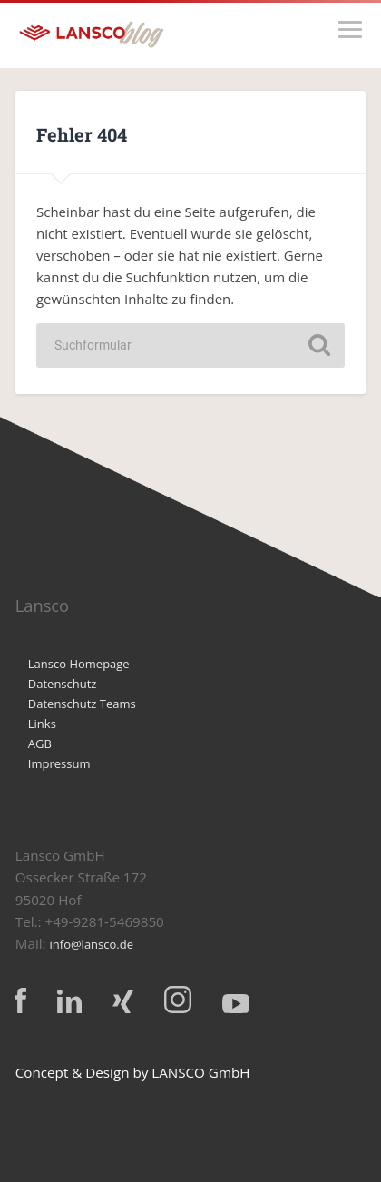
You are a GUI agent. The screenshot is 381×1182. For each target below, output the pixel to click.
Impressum (59, 763)
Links (42, 723)
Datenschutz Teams (82, 703)
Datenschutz (62, 683)
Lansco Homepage (79, 663)
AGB (40, 743)
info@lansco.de (92, 944)
